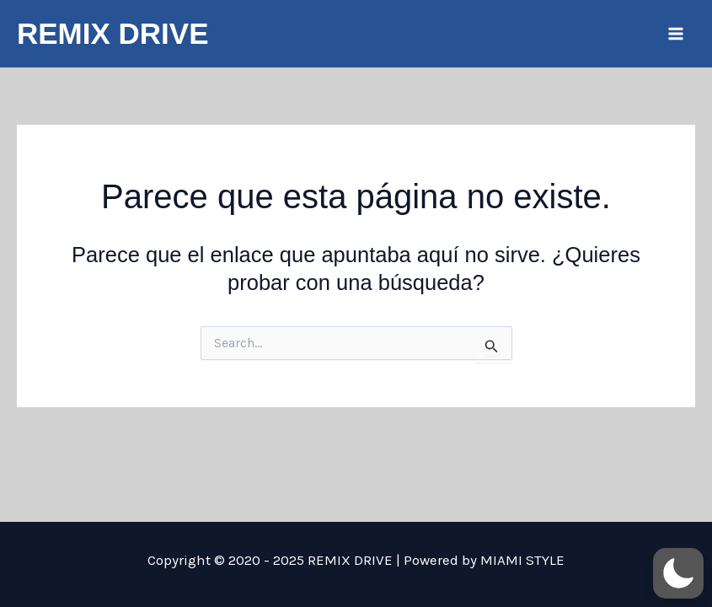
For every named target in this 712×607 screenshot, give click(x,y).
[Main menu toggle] (676, 33)
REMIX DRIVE (113, 33)
